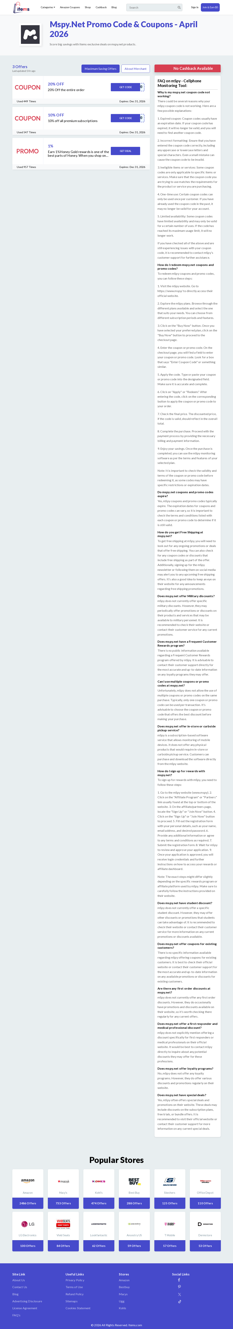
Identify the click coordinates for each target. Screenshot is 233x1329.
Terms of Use (74, 1287)
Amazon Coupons (70, 7)
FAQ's (16, 1315)
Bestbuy (124, 1287)
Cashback (101, 7)
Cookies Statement (78, 1308)
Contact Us (19, 1287)
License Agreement (24, 1308)
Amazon (124, 1280)
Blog (114, 7)
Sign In (194, 7)
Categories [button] (47, 7)
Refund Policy (75, 1294)
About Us (18, 1280)
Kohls (122, 1308)
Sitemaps (72, 1301)
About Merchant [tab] (135, 68)
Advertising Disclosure (27, 1301)
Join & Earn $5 (210, 7)
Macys (123, 1294)
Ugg (121, 1301)
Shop (88, 7)
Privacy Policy (75, 1280)
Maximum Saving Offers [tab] (100, 68)
